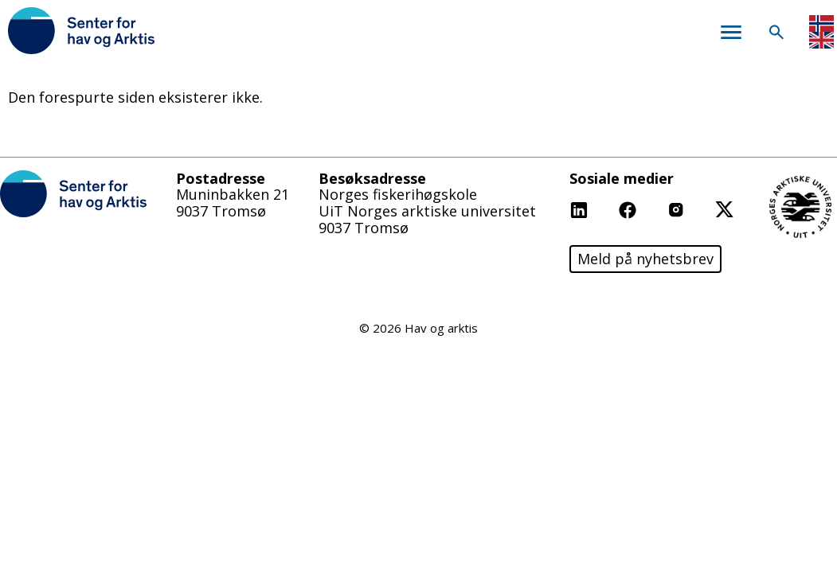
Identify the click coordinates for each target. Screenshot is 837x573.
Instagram (702, 208)
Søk (776, 32)
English (821, 40)
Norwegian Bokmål (821, 23)
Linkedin (598, 208)
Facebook (651, 208)
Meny (730, 32)
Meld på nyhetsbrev (645, 258)
